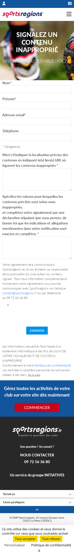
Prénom (9, 99)
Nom (7, 83)
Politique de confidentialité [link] (51, 545)
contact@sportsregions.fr (19, 293)
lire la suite (34, 375)
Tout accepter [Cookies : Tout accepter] (25, 539)
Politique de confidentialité (52, 365)
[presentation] (37, 315)
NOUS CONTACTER (37, 455)
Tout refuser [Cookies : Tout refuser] (51, 539)
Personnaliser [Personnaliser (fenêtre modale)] (14, 545)
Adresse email (14, 115)
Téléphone (10, 131)
